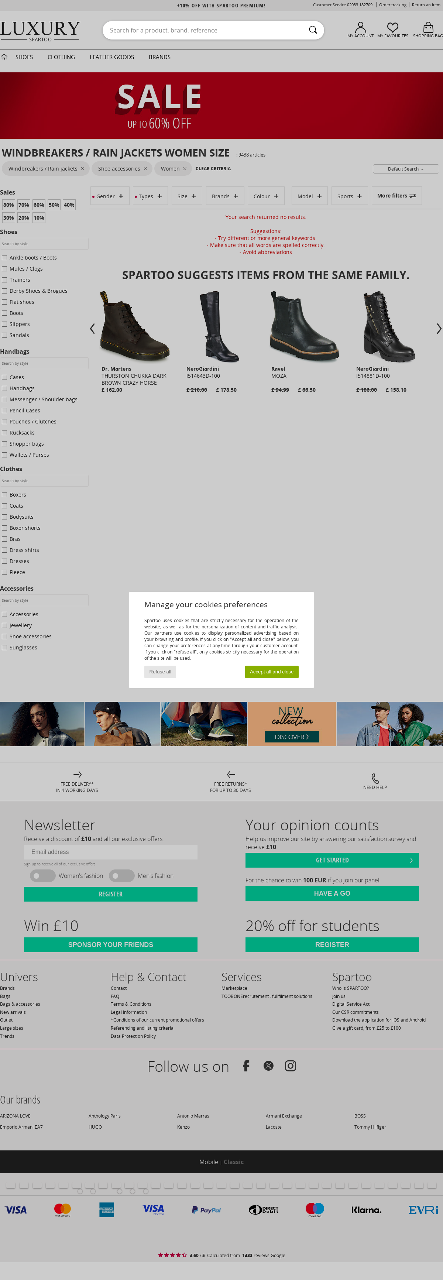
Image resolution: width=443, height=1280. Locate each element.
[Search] (313, 30)
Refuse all (160, 672)
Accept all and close (272, 672)
